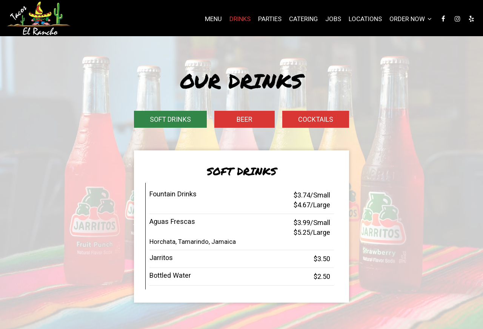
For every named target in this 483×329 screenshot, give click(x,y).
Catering (303, 19)
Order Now (410, 19)
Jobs (333, 19)
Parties (269, 19)
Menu (213, 19)
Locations (365, 19)
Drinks (240, 19)
